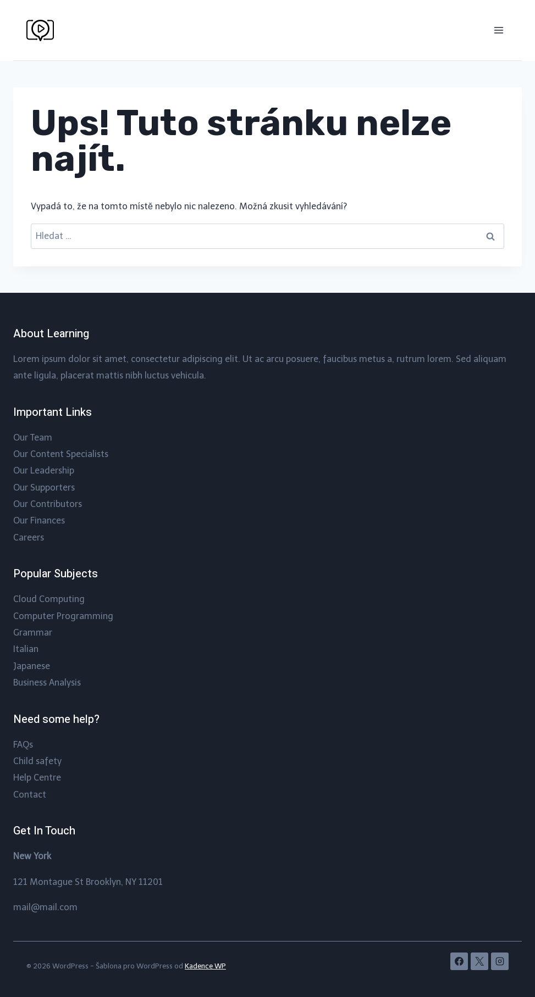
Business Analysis (47, 682)
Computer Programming (63, 616)
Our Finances (39, 520)
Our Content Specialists (60, 454)
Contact (29, 794)
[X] (479, 961)
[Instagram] (500, 961)
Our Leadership (43, 470)
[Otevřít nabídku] (498, 29)
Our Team (32, 437)
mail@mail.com (45, 907)
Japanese (31, 666)
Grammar (32, 632)
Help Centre (37, 777)
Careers (28, 537)
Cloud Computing (49, 599)
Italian (25, 649)
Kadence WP (205, 966)
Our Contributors (47, 504)
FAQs (23, 744)
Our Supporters (44, 487)
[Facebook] (459, 961)
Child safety (37, 761)
